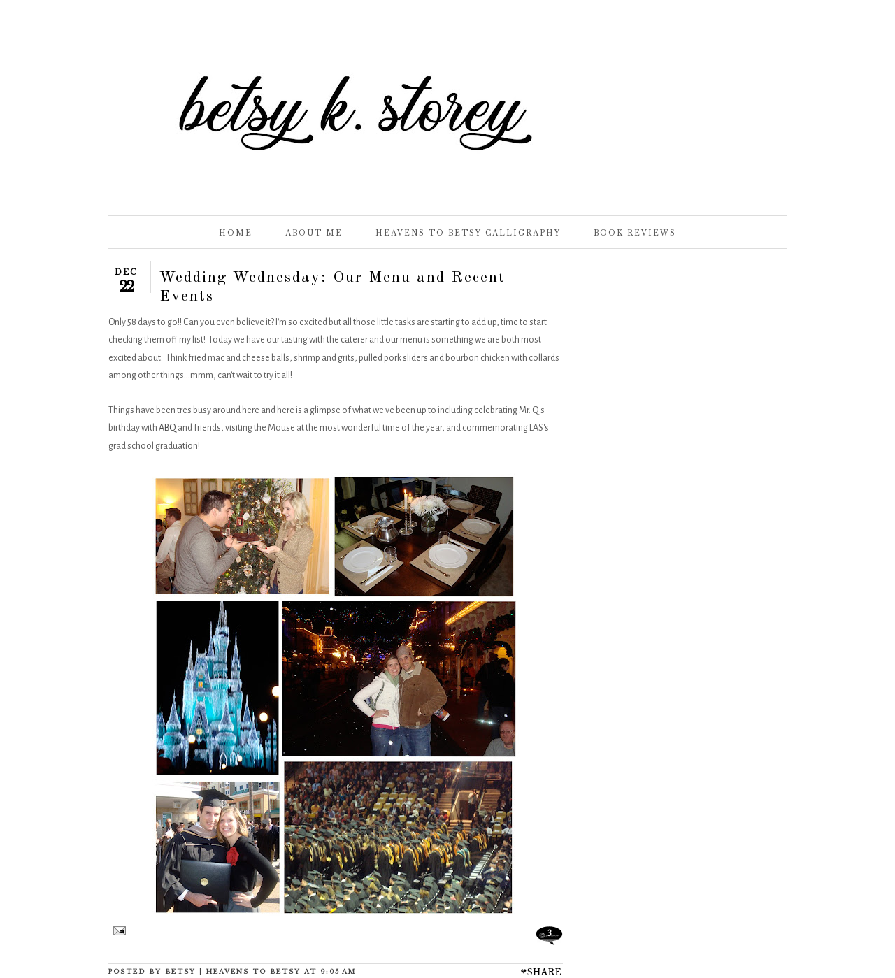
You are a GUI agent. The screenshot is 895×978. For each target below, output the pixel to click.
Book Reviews (635, 233)
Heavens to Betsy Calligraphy (468, 233)
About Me (314, 233)
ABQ (167, 428)
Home (235, 233)
